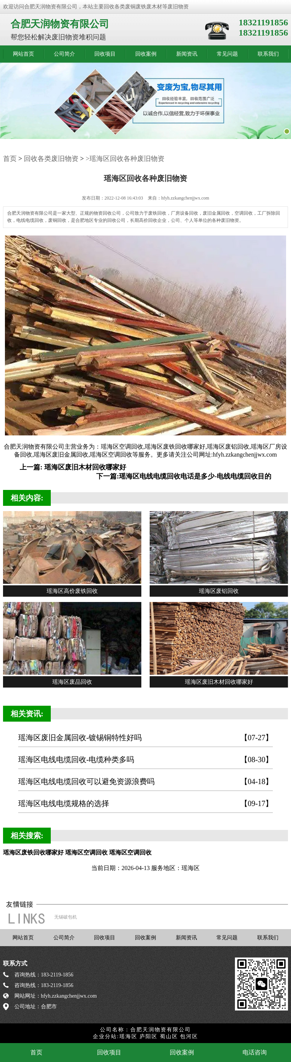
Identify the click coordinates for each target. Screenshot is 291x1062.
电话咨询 (254, 1052)
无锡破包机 (65, 917)
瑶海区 (128, 1036)
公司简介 (64, 54)
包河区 (189, 1036)
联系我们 (268, 54)
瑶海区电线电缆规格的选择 (145, 803)
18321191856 (263, 22)
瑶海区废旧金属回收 (61, 454)
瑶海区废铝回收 (228, 446)
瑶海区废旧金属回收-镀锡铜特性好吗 (145, 738)
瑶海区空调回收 (122, 446)
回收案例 (145, 54)
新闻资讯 (186, 54)
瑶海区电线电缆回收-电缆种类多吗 (145, 760)
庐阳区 (148, 1036)
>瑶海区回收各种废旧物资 (125, 158)
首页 (10, 158)
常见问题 (227, 54)
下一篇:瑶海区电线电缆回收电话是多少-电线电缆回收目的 (183, 476)
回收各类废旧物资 (51, 158)
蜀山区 (169, 1036)
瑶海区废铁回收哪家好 (175, 446)
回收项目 (105, 54)
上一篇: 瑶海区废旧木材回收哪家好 (73, 467)
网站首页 (23, 54)
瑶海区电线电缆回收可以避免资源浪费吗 (145, 782)
